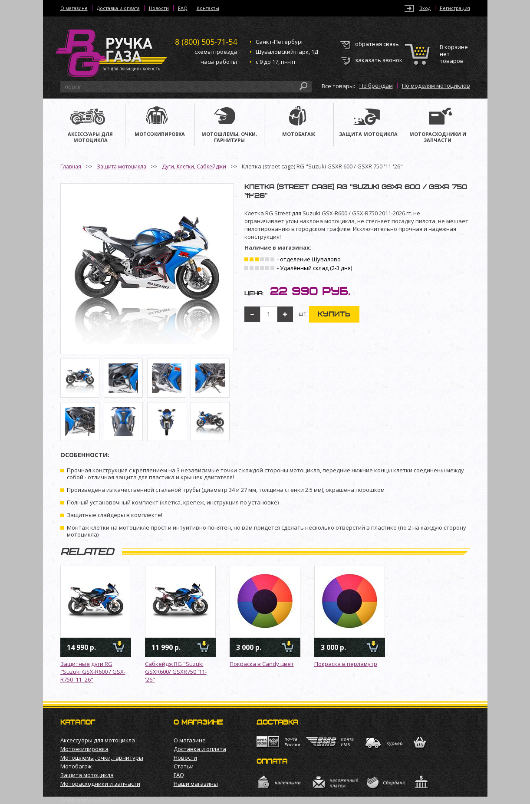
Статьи (184, 766)
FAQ (183, 8)
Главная (70, 166)
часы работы (219, 62)
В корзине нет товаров (454, 54)
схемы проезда (215, 52)
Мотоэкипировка (84, 749)
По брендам (376, 85)
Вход (425, 8)
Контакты (208, 8)
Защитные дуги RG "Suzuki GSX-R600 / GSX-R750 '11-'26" (92, 671)
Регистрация (455, 8)
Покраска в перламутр (345, 664)
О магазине (74, 8)
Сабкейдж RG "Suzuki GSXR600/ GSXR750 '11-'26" (176, 671)
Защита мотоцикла (121, 166)
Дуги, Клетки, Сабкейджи (194, 166)
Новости (159, 8)
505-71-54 (206, 41)
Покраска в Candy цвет (262, 664)
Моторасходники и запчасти (100, 784)
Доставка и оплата (118, 8)
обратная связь (377, 44)
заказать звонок (378, 60)
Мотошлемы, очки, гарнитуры (101, 757)
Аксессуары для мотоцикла (97, 740)
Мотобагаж (76, 766)
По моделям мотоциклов (436, 85)
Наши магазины (196, 784)
